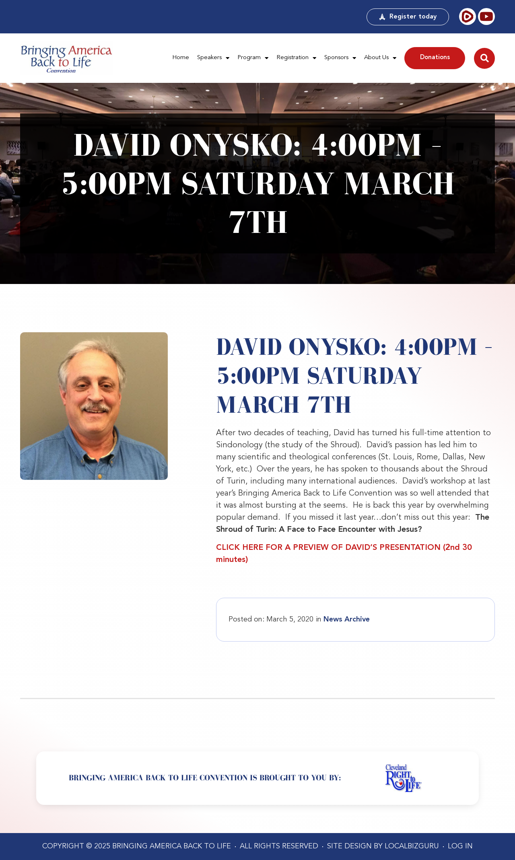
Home (180, 58)
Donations (435, 58)
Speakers (213, 58)
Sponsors (340, 58)
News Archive (346, 619)
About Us (380, 58)
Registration (296, 58)
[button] (484, 58)
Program (252, 58)
